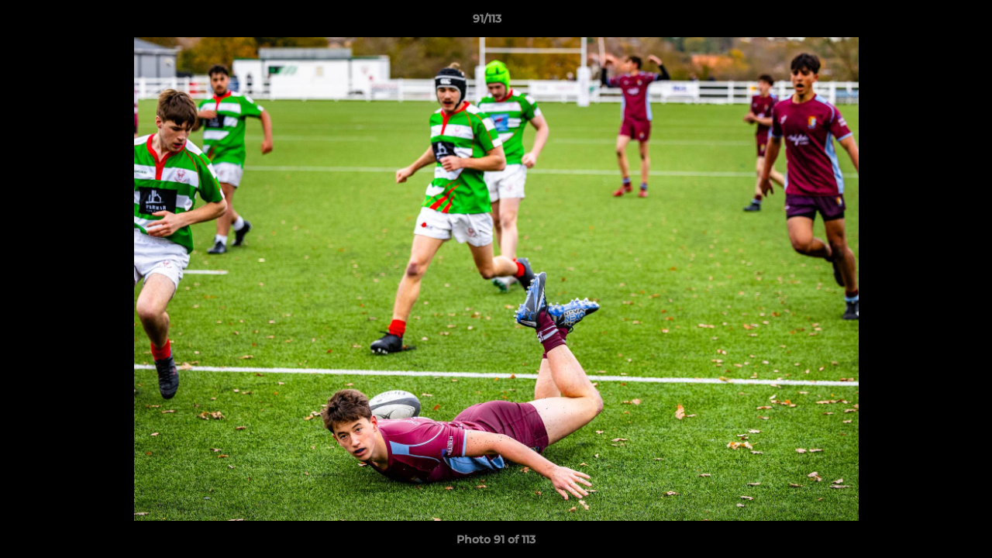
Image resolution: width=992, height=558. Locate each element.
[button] (927, 22)
